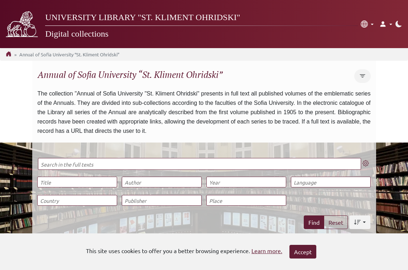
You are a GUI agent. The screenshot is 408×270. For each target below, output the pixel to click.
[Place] (246, 200)
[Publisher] (162, 200)
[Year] (246, 182)
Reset (335, 222)
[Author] (162, 182)
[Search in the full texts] (199, 164)
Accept (303, 251)
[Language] (331, 182)
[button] (367, 24)
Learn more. (266, 250)
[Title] (77, 182)
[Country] (77, 200)
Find (314, 222)
